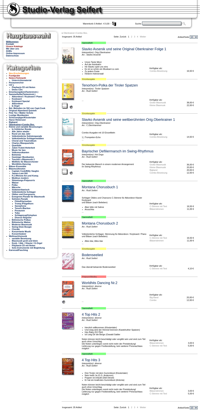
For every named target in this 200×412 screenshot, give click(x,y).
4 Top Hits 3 (91, 360)
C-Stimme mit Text (158, 206)
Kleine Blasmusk (157, 105)
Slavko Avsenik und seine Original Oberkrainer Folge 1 (124, 49)
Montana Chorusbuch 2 (100, 223)
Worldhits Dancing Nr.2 (99, 283)
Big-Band (154, 297)
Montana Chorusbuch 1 (100, 187)
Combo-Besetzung (158, 71)
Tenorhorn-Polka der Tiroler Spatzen (110, 85)
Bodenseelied (92, 255)
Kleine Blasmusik (158, 167)
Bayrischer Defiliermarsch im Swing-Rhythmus (117, 151)
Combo (153, 300)
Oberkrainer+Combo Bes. (75, 33)
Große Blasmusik (158, 102)
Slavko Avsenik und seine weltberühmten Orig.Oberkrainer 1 (128, 120)
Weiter (143, 36)
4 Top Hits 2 (91, 314)
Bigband (153, 170)
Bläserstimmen (157, 209)
